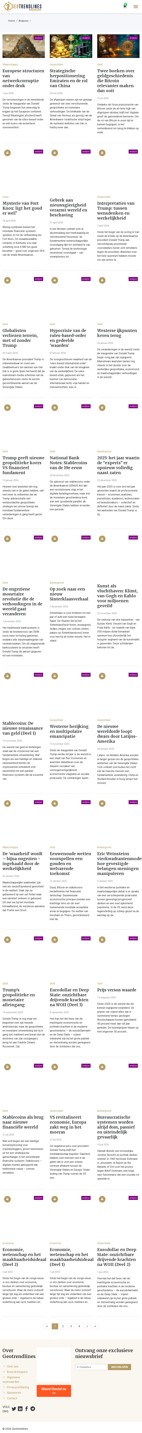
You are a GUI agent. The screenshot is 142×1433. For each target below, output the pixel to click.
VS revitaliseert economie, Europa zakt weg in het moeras (68, 1125)
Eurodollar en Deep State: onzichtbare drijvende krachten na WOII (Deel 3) (69, 997)
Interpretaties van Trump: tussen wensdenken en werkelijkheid (116, 211)
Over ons (13, 1366)
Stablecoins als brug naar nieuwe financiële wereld (23, 1122)
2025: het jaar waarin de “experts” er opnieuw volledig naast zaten (118, 465)
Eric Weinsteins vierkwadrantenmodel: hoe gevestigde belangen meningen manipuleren (118, 863)
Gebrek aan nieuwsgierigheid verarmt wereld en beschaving (68, 208)
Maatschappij (10, 64)
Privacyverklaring (18, 1387)
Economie (8, 1243)
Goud (5, 196)
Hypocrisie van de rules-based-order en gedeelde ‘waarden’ (68, 338)
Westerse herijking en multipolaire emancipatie (69, 731)
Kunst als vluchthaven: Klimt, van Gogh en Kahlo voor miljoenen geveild (117, 596)
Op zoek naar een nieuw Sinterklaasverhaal (69, 594)
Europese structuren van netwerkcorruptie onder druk (23, 78)
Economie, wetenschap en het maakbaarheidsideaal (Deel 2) (23, 1257)
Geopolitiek (56, 64)
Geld (99, 64)
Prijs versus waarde (116, 990)
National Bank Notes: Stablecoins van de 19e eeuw (68, 462)
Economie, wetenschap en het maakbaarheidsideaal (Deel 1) (71, 1257)
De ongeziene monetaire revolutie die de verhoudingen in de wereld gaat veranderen (22, 601)
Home (11, 20)
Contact (12, 1398)
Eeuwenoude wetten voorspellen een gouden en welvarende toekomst (70, 863)
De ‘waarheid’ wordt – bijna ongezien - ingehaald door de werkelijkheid (22, 861)
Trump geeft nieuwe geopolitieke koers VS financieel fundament (23, 465)
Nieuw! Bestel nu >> (53, 1391)
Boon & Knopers (17, 1372)
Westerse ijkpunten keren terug (117, 333)
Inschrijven (119, 1367)
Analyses (23, 20)
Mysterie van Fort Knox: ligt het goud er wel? (22, 208)
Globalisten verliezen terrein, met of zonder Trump (20, 338)
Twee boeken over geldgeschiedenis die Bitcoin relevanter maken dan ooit (116, 81)
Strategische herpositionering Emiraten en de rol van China (69, 78)
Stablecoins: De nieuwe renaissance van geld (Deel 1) (22, 728)
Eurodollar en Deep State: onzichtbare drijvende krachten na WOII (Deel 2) (116, 1257)
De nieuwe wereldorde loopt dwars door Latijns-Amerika (117, 734)
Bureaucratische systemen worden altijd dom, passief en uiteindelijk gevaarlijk (116, 1127)
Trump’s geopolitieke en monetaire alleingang (18, 997)
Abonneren (14, 1392)
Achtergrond (104, 451)
